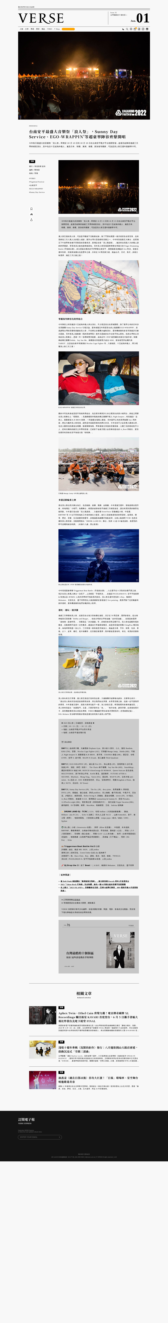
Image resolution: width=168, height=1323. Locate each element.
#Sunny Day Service (37, 192)
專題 (32, 29)
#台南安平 (33, 185)
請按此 (77, 900)
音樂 (32, 161)
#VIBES (32, 178)
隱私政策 (87, 1154)
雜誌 (43, 29)
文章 (27, 29)
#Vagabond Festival (36, 182)
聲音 (38, 29)
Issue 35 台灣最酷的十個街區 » (118, 14)
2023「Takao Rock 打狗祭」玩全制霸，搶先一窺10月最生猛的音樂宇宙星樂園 (93, 884)
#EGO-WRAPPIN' (36, 189)
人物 (21, 29)
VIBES (49, 29)
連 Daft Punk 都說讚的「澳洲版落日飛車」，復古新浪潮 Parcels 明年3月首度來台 (95, 881)
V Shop (57, 29)
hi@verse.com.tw (90, 1157)
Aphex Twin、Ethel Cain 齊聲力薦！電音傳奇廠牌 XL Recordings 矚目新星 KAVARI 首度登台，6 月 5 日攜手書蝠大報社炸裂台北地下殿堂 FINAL (98, 1017)
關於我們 (81, 1154)
